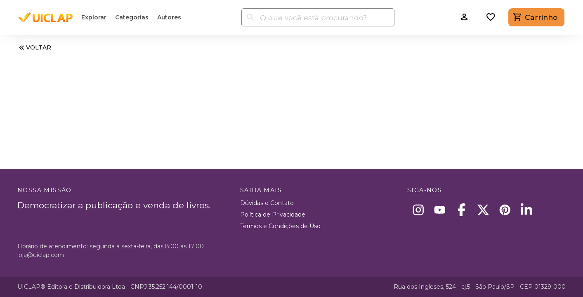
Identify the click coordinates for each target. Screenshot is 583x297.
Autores (169, 17)
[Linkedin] (527, 210)
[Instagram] (418, 210)
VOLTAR (34, 47)
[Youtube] (440, 210)
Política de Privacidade (272, 214)
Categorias (132, 17)
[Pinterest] (505, 210)
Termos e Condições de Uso (280, 226)
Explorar (93, 17)
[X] (483, 210)
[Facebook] (461, 210)
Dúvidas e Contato (267, 203)
